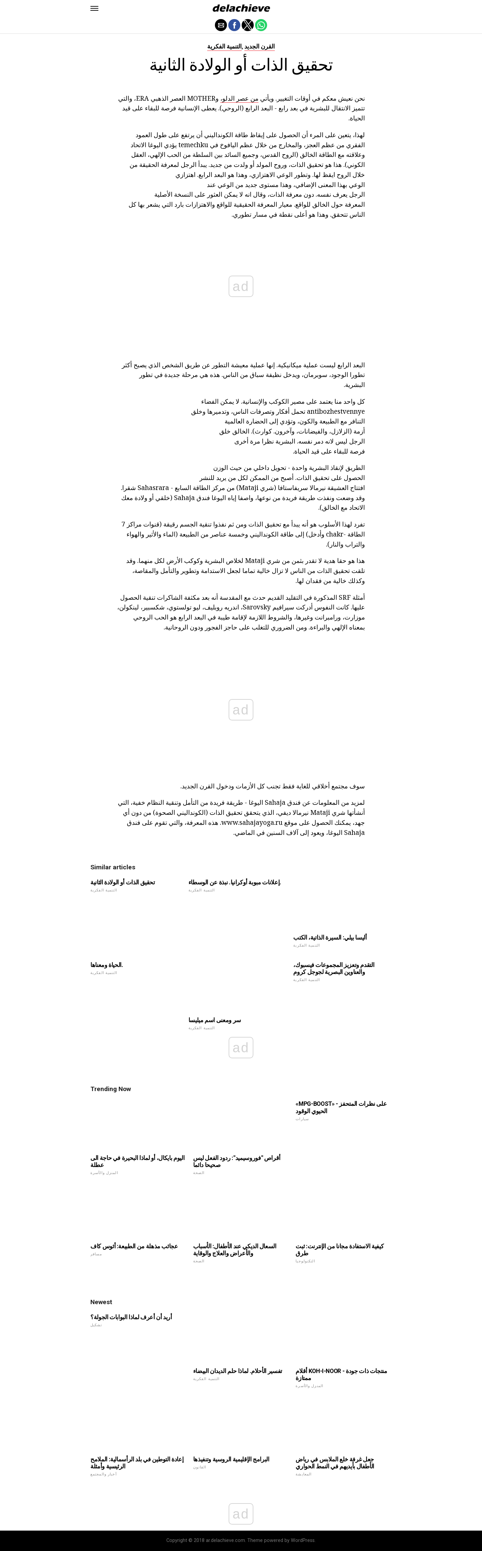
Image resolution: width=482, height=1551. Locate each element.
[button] (94, 8)
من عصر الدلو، (239, 98)
